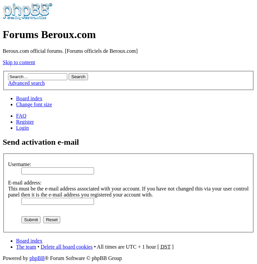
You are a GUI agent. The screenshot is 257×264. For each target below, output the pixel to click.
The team (26, 247)
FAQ (21, 116)
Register (25, 122)
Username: (19, 164)
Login (22, 128)
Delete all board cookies (67, 247)
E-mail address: (24, 182)
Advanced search (26, 83)
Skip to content (19, 62)
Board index (29, 98)
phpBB (37, 258)
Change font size (34, 104)
